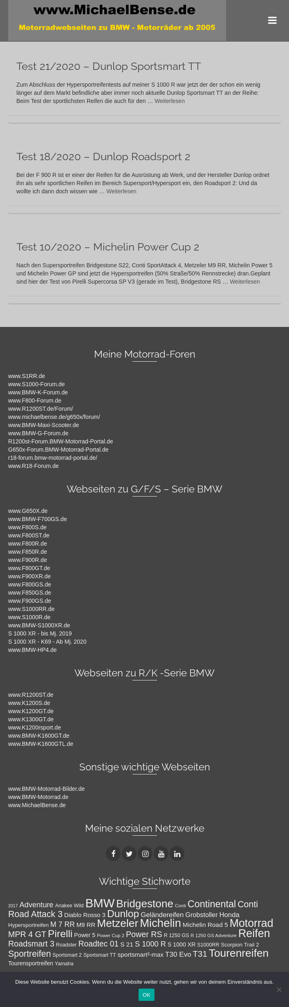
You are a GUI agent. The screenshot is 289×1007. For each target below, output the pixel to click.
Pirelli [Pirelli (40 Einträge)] (60, 933)
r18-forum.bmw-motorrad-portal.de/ (52, 457)
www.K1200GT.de (31, 711)
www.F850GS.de (29, 592)
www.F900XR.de (29, 576)
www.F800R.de (27, 543)
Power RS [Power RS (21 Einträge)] (144, 934)
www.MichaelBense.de (37, 805)
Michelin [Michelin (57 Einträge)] (160, 923)
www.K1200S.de (29, 703)
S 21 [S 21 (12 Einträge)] (126, 944)
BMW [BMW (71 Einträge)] (100, 903)
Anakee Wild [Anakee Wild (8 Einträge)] (69, 906)
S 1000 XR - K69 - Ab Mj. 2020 (47, 641)
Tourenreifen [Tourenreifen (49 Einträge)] (239, 953)
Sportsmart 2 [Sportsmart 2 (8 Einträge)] (67, 955)
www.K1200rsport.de (34, 727)
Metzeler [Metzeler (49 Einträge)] (117, 923)
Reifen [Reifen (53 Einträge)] (254, 933)
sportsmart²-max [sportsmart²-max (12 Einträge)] (140, 954)
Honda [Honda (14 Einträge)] (229, 915)
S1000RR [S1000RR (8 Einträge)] (208, 945)
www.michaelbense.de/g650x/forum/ (54, 417)
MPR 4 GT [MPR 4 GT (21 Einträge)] (27, 934)
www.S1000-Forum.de (36, 384)
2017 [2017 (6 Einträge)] (13, 905)
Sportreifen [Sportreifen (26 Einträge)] (29, 954)
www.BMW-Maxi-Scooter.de (43, 425)
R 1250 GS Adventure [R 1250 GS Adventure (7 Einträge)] (213, 935)
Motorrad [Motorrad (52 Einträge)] (251, 923)
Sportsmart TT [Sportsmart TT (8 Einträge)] (99, 955)
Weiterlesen (170, 101)
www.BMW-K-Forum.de (38, 392)
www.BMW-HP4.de (32, 650)
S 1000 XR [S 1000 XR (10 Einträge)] (181, 944)
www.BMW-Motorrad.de (38, 797)
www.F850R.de (27, 551)
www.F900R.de (27, 560)
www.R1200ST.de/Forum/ (40, 408)
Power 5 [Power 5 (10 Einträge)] (84, 935)
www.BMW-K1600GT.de (38, 735)
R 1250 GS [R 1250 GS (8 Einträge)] (176, 935)
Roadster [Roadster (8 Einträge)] (66, 945)
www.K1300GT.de (31, 719)
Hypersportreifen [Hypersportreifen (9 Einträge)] (28, 925)
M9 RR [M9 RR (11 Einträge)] (85, 925)
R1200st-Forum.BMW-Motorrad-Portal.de (60, 441)
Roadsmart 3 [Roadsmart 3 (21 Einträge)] (31, 943)
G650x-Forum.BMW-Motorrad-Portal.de (58, 449)
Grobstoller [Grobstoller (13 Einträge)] (201, 914)
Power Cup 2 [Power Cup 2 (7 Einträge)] (110, 935)
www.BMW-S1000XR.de (39, 625)
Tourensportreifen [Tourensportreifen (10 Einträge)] (30, 963)
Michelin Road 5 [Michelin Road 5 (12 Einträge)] (205, 924)
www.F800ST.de (28, 535)
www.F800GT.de (29, 568)
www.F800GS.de (29, 584)
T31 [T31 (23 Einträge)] (200, 953)
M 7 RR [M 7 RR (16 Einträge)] (62, 924)
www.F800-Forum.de (34, 400)
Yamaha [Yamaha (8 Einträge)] (64, 964)
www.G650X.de (28, 511)
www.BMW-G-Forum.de (38, 433)
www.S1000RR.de (31, 609)
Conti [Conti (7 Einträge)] (180, 905)
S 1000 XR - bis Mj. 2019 (40, 633)
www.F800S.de (27, 527)
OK (146, 995)
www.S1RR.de (26, 376)
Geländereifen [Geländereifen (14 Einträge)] (162, 915)
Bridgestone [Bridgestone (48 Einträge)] (144, 903)
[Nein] (279, 989)
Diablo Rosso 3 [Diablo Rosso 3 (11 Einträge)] (84, 915)
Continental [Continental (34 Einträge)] (212, 904)
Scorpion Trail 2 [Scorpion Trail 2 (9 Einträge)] (240, 945)
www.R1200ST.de (31, 694)
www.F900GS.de (29, 600)
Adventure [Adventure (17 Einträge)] (37, 904)
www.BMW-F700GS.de (37, 519)
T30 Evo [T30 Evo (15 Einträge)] (178, 954)
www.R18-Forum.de (33, 466)
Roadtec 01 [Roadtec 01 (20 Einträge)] (98, 943)
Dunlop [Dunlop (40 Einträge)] (123, 913)
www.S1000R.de (29, 617)
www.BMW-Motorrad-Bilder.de (46, 788)
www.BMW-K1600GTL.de (40, 744)
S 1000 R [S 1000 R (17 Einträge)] (150, 944)
